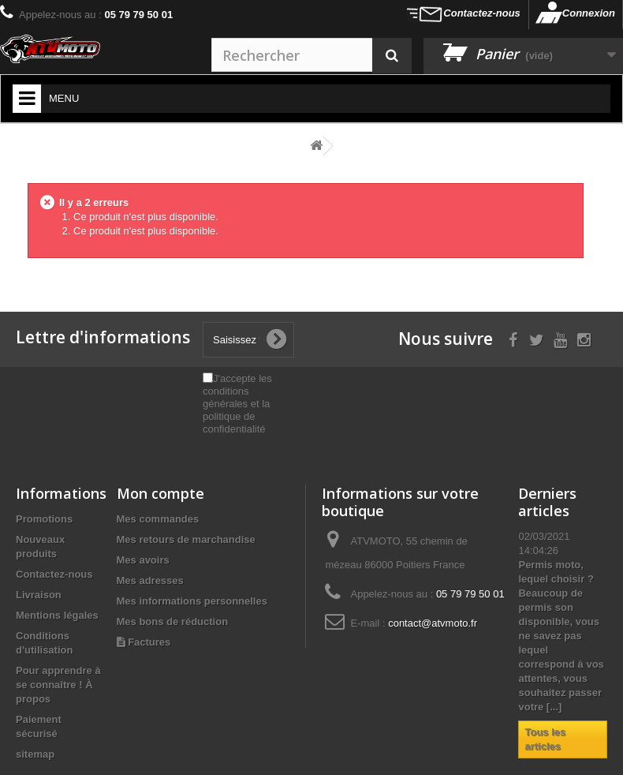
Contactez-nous (481, 13)
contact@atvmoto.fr (432, 623)
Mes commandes (158, 519)
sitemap (35, 754)
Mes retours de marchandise (186, 539)
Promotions (44, 519)
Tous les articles (544, 739)
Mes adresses (150, 580)
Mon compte (160, 493)
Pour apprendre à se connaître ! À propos (58, 685)
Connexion (588, 13)
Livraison (39, 595)
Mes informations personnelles (192, 601)
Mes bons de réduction (173, 621)
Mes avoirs (143, 560)
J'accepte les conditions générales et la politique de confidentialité (237, 404)
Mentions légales (57, 615)
